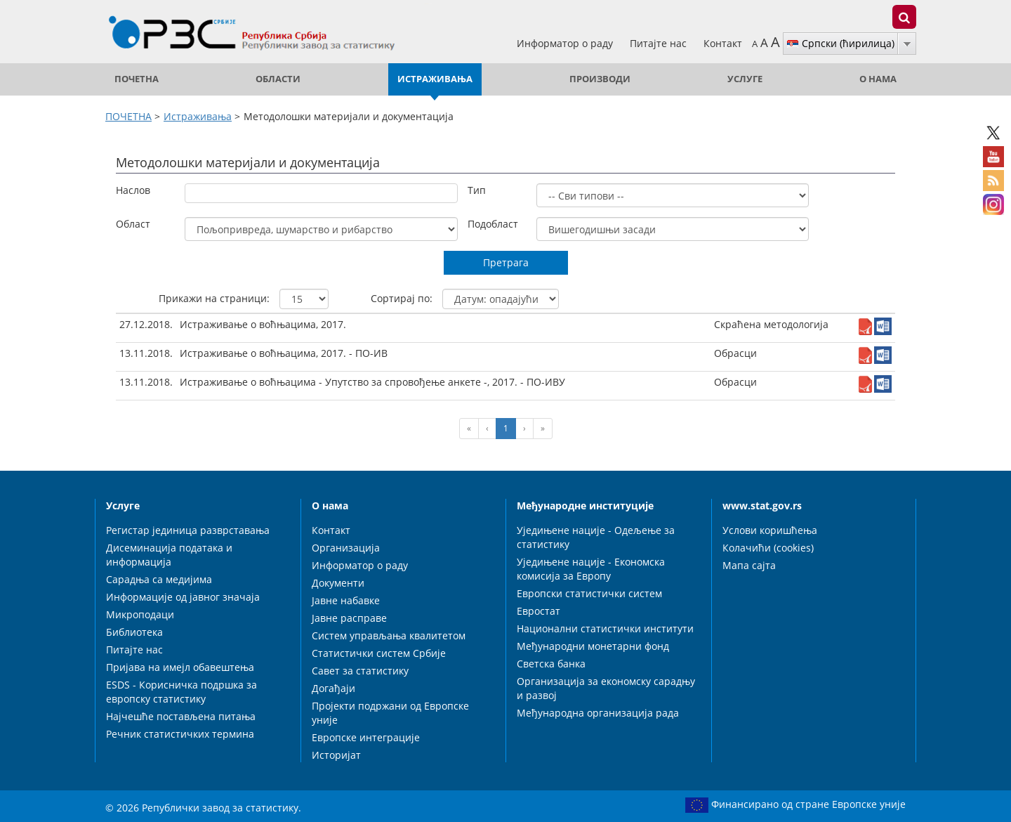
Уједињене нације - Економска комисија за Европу (591, 568)
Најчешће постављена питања (181, 716)
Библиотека (134, 632)
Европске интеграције (366, 737)
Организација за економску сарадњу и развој (606, 688)
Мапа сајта (749, 565)
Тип (477, 190)
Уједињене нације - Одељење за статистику (596, 537)
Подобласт (493, 223)
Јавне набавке (346, 600)
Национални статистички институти (605, 628)
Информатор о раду (566, 43)
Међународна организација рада (598, 712)
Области (278, 79)
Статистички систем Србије (379, 653)
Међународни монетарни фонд (593, 646)
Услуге (744, 79)
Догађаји (333, 688)
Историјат (336, 755)
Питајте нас (659, 43)
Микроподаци (140, 614)
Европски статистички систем (589, 593)
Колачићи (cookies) (768, 547)
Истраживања (435, 79)
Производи (599, 79)
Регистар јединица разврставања (188, 530)
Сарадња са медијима (159, 579)
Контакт (722, 43)
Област (133, 223)
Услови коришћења (769, 530)
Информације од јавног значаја (183, 597)
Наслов (133, 190)
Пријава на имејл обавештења (180, 667)
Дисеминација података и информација (169, 554)
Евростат (538, 611)
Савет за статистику (360, 670)
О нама (878, 79)
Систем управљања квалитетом (388, 635)
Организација (346, 547)
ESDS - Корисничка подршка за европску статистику (181, 691)
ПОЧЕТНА (136, 79)
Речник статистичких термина (180, 734)
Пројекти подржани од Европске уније (390, 712)
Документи (338, 582)
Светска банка (551, 663)
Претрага (506, 262)
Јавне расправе (349, 618)
